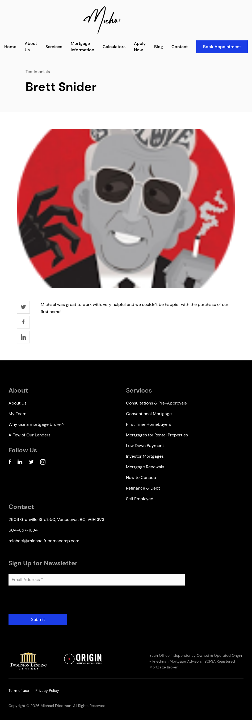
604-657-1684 (23, 530)
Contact (179, 46)
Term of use (19, 690)
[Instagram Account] (42, 462)
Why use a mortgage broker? (36, 424)
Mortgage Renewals (145, 467)
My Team (17, 413)
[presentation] (49, 601)
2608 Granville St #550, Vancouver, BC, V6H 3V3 (56, 519)
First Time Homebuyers (148, 424)
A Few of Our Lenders (30, 435)
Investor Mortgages (145, 456)
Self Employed (139, 499)
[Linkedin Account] (20, 462)
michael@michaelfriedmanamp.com (44, 541)
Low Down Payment (145, 445)
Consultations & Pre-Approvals (156, 403)
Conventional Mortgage (149, 413)
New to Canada (141, 477)
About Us (18, 403)
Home (10, 46)
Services (53, 46)
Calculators (114, 46)
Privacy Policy (47, 690)
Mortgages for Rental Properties (157, 435)
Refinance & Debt (143, 488)
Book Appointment (222, 46)
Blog (158, 46)
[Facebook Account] (10, 462)
